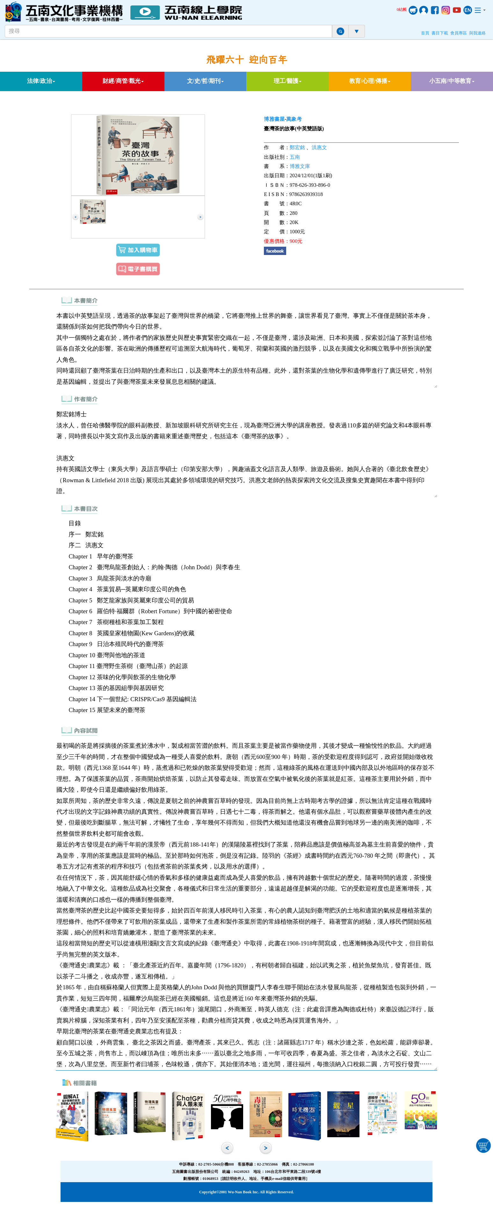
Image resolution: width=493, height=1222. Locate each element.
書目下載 (439, 33)
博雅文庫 (300, 166)
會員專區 (458, 33)
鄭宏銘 (297, 147)
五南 (295, 157)
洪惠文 (319, 147)
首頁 (425, 33)
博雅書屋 (274, 119)
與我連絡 (477, 33)
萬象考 (293, 119)
